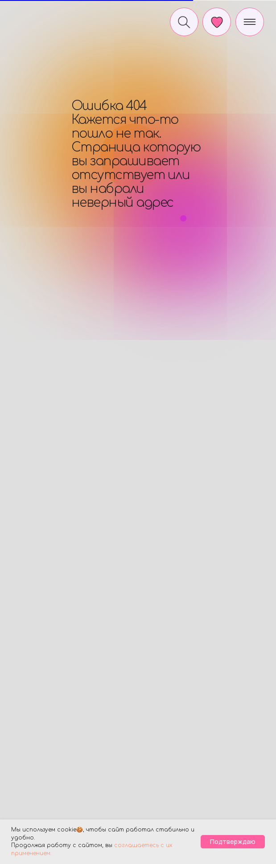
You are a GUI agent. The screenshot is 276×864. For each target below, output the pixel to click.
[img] (40, 20)
